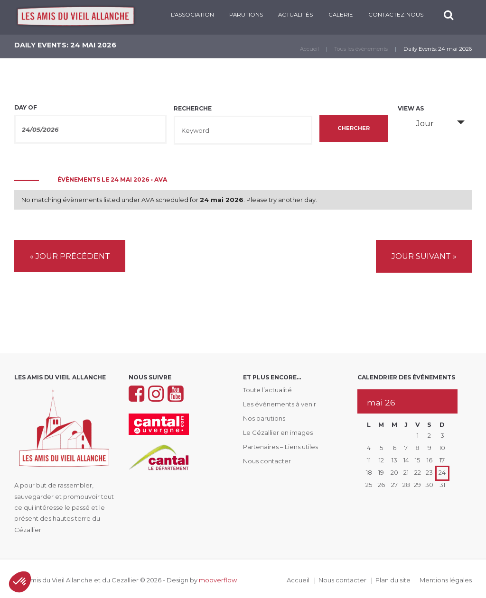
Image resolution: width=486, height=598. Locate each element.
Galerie (340, 14)
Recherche (193, 108)
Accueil (309, 49)
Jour (419, 123)
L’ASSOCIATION (192, 14)
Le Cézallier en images (278, 432)
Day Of (25, 107)
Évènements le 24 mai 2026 (103, 179)
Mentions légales (446, 579)
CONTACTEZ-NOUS (395, 14)
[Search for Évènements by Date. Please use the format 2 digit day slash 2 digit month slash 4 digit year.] (90, 129)
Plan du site (393, 579)
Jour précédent (70, 256)
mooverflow (218, 579)
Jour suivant (424, 256)
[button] (20, 581)
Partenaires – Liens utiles (280, 446)
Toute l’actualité (267, 389)
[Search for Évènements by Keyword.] (243, 130)
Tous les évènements (361, 49)
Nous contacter (267, 460)
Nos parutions (264, 418)
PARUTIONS (246, 14)
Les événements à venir (279, 403)
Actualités (295, 14)
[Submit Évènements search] (353, 128)
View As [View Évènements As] (411, 108)
